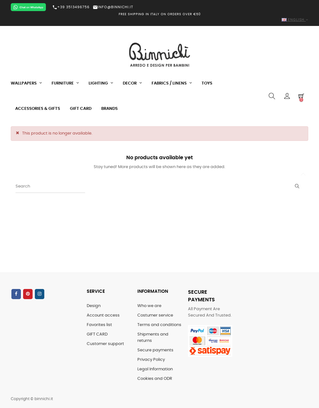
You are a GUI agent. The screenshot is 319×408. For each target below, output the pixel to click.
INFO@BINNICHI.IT (113, 7)
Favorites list (99, 325)
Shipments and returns (152, 337)
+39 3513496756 (71, 7)
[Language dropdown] (159, 20)
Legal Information (155, 369)
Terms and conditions (159, 325)
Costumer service (155, 315)
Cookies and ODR (154, 379)
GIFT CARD (97, 334)
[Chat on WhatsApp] (28, 7)
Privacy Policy (151, 360)
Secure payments (155, 350)
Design (94, 306)
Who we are (149, 306)
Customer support (105, 344)
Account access (103, 315)
